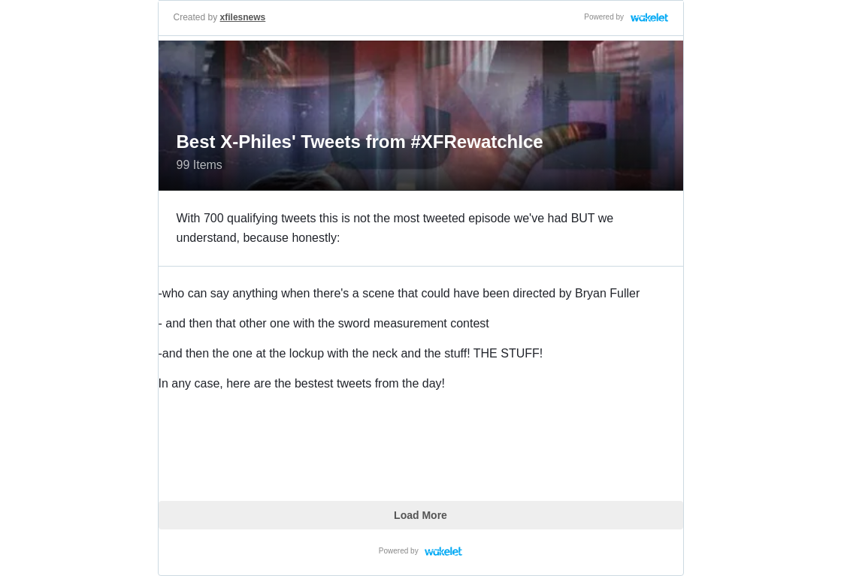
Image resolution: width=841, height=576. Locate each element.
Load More (420, 515)
